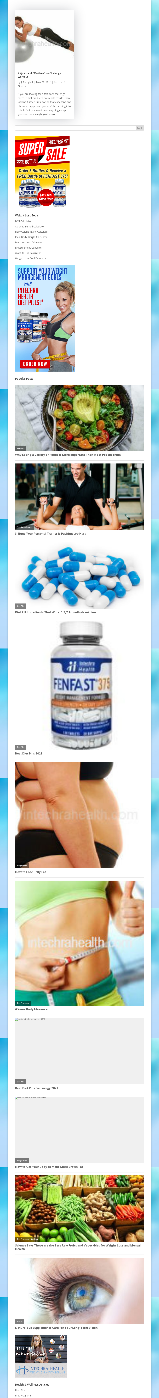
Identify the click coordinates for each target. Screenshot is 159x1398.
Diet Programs (23, 1395)
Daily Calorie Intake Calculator (31, 231)
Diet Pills (20, 1390)
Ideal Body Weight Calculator (31, 237)
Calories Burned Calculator (30, 226)
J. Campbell (27, 82)
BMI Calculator (23, 221)
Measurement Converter (28, 247)
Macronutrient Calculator (29, 242)
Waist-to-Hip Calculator (28, 253)
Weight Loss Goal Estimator (30, 258)
